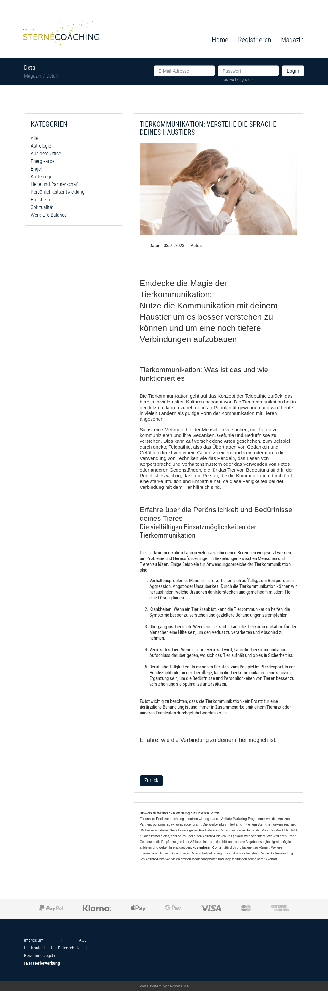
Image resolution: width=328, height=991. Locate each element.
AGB (83, 940)
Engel (36, 169)
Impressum (34, 940)
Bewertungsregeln (39, 955)
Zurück (151, 780)
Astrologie (41, 146)
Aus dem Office (46, 154)
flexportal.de (178, 986)
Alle (34, 138)
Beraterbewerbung (43, 963)
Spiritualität (42, 207)
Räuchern (40, 200)
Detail (52, 76)
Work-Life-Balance (49, 215)
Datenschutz (69, 947)
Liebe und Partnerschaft (55, 184)
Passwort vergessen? (237, 79)
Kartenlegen (43, 177)
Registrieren (254, 40)
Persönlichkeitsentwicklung (58, 192)
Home (220, 40)
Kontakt (38, 947)
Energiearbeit (44, 161)
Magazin (32, 76)
